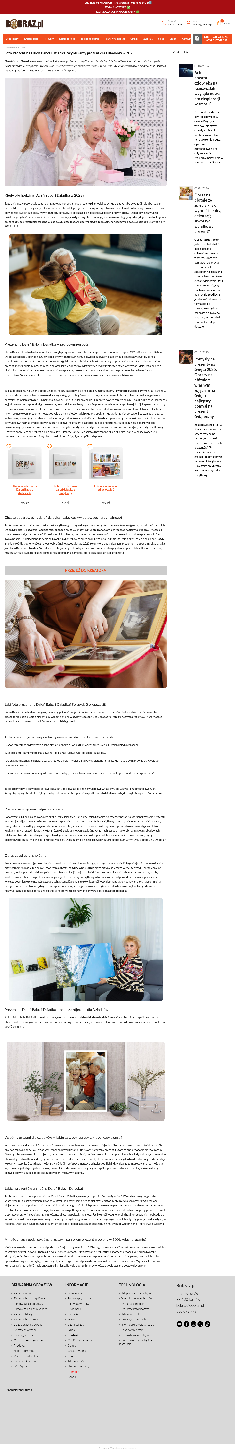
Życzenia (147, 38)
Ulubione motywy (78, 1366)
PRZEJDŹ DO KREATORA (85, 570)
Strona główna (12, 47)
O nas (71, 1330)
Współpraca (21, 1366)
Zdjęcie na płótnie (89, 38)
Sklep (161, 38)
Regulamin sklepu (78, 1293)
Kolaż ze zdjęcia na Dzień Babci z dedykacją (25, 489)
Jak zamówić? (76, 1361)
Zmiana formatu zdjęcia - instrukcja (135, 1342)
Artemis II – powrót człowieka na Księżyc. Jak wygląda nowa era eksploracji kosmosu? (207, 88)
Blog (24, 47)
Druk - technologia (132, 1303)
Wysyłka (73, 1319)
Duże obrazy (12, 38)
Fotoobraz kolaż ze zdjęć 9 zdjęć (106, 487)
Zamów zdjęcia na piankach (30, 1309)
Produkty (48, 38)
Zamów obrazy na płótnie (29, 1298)
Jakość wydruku (131, 1314)
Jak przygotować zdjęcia (136, 1293)
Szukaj (172, 38)
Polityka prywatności (81, 1298)
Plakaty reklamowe (25, 1361)
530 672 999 (175, 23)
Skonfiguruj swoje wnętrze (137, 1324)
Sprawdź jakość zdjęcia (135, 1335)
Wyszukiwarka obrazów (29, 1356)
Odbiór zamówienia (80, 1340)
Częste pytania (77, 1350)
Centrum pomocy (191, 38)
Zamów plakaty (23, 1314)
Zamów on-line (23, 1293)
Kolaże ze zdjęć (67, 38)
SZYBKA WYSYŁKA (116, 7)
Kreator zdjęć (31, 38)
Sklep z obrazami (24, 1350)
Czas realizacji (76, 1324)
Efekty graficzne (24, 1335)
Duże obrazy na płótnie (28, 1324)
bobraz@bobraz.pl (202, 23)
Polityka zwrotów (78, 1303)
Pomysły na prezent (114, 38)
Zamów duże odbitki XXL (29, 1303)
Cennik (133, 38)
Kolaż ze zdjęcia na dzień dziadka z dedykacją (65, 489)
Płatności (73, 1314)
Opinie (72, 1345)
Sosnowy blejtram (132, 1330)
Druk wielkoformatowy (135, 1309)
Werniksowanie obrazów (136, 1298)
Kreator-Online (216, 38)
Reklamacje (75, 1309)
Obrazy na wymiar (25, 1330)
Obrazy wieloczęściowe (28, 1340)
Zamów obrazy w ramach (29, 1319)
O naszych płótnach (133, 1319)
